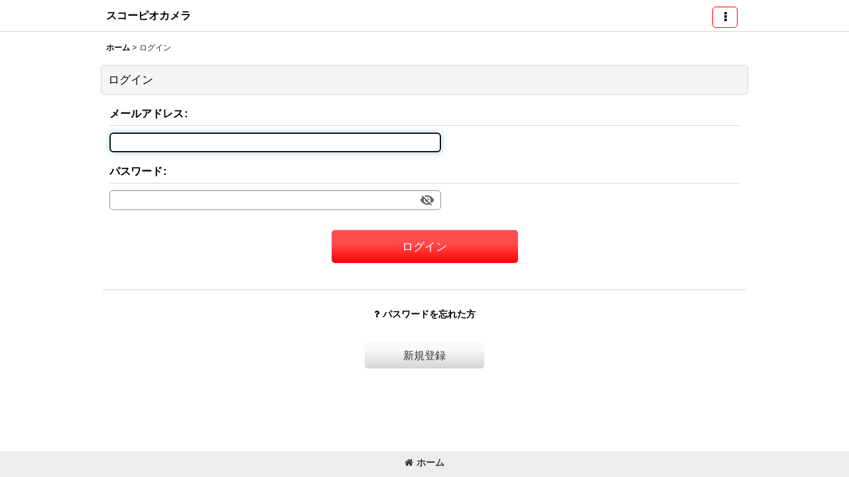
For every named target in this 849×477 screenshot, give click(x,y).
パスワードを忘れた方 (425, 314)
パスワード (136, 171)
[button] (725, 17)
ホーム (424, 462)
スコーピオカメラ (148, 15)
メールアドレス (146, 113)
